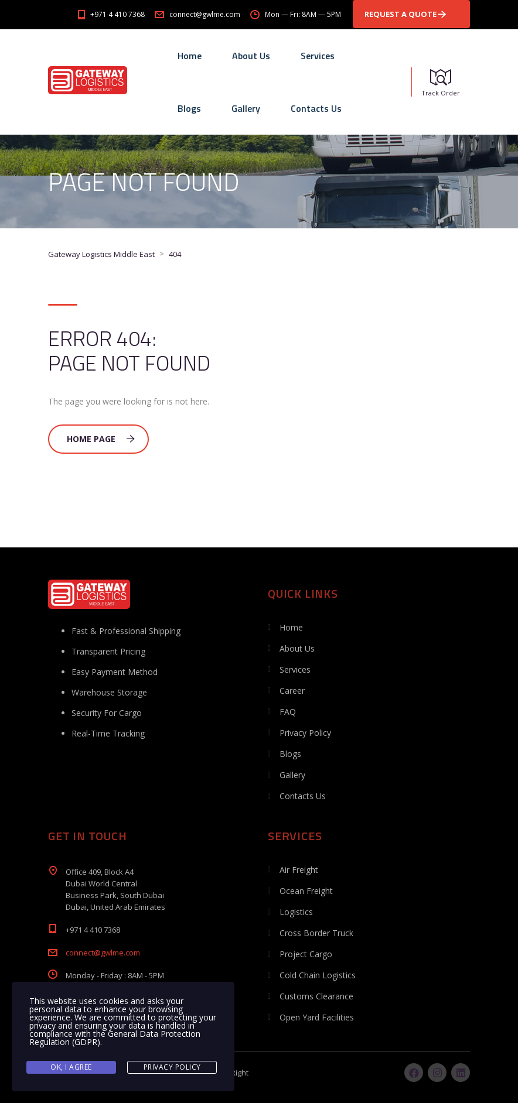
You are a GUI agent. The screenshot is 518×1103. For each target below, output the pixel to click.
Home (190, 56)
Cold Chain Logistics (318, 975)
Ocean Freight (306, 890)
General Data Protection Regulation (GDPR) (114, 1037)
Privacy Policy (305, 732)
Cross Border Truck (316, 932)
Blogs (189, 108)
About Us (251, 56)
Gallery (245, 108)
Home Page (101, 438)
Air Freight (299, 869)
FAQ (288, 711)
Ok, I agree (71, 1067)
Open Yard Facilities (317, 1017)
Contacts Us (316, 108)
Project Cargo (306, 954)
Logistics (296, 911)
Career (292, 690)
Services (318, 56)
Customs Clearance (316, 996)
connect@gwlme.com (103, 952)
